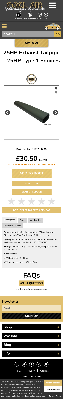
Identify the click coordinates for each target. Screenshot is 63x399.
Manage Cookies (53, 389)
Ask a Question (31, 283)
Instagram (38, 364)
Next (55, 112)
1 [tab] (56, 88)
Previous (7, 112)
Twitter (24, 364)
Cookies (44, 370)
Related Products (31, 191)
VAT (46, 18)
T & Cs (17, 370)
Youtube (46, 364)
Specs (22, 220)
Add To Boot (31, 173)
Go (58, 34)
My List (39, 18)
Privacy (31, 370)
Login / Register (30, 18)
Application (35, 220)
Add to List (31, 183)
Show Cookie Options (31, 376)
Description (9, 219)
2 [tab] (56, 92)
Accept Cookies (53, 383)
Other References (12, 225)
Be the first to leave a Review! (31, 210)
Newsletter (10, 301)
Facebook (17, 364)
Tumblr (31, 364)
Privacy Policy (55, 396)
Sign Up (31, 316)
